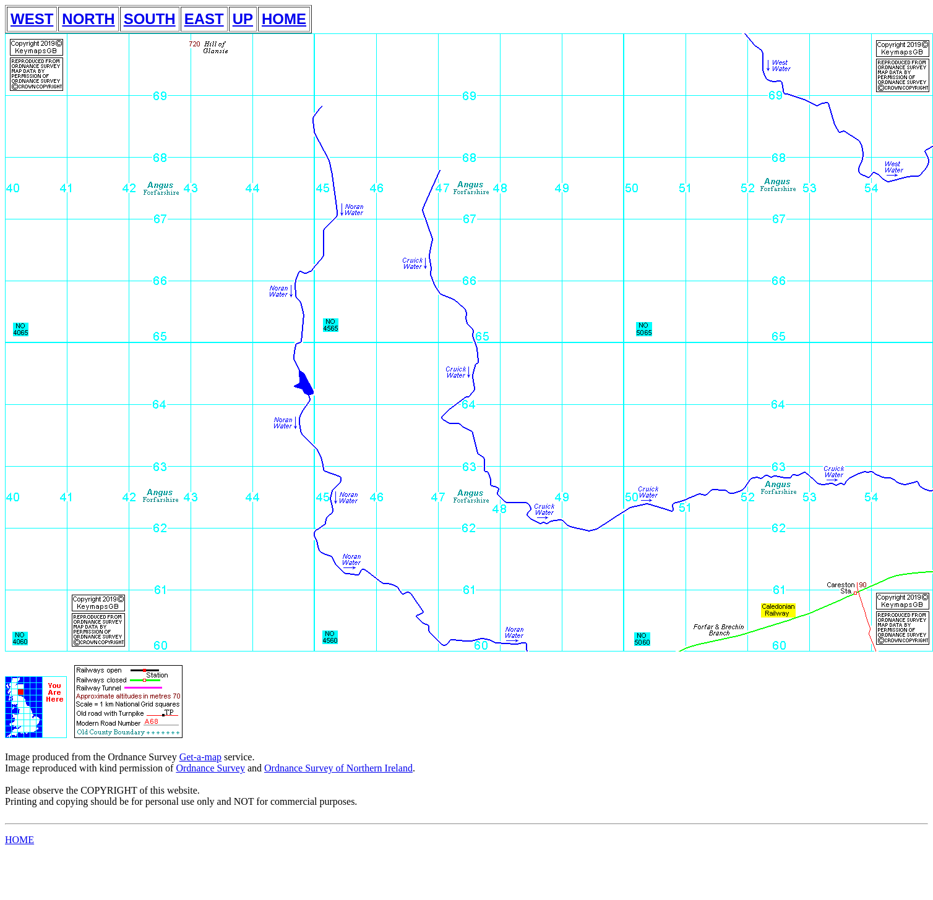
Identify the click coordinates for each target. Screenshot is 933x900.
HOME (284, 19)
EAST (204, 19)
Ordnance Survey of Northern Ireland (338, 768)
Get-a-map (200, 757)
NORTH (88, 19)
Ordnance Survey (210, 768)
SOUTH (150, 19)
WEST (32, 19)
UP (243, 19)
